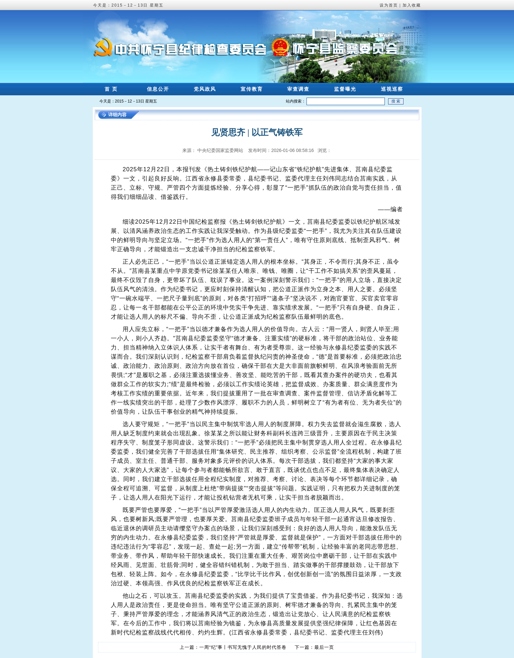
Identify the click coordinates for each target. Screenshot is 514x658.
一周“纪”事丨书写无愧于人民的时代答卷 (243, 647)
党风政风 (205, 89)
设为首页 (389, 5)
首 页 (111, 89)
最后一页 (324, 647)
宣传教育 (252, 89)
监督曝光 (345, 89)
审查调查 (298, 89)
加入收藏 (412, 5)
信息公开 (158, 89)
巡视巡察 (392, 89)
